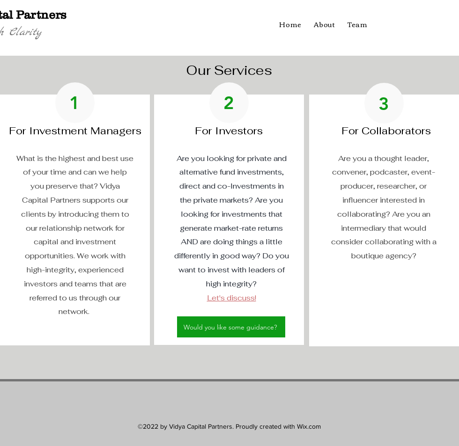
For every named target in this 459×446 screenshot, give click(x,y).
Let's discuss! (231, 298)
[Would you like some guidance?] (231, 326)
